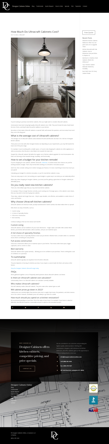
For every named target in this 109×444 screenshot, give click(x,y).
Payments (78, 6)
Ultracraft (22, 35)
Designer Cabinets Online (21, 6)
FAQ (72, 6)
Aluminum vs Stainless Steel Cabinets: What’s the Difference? (90, 60)
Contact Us (27, 368)
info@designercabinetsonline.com (71, 357)
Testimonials (39, 6)
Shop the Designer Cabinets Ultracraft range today (25, 268)
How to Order (59, 6)
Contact (85, 6)
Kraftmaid (44, 162)
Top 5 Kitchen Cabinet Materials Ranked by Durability (88, 67)
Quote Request (49, 6)
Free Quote (88, 32)
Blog (33, 6)
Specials (67, 6)
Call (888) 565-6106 (66, 361)
